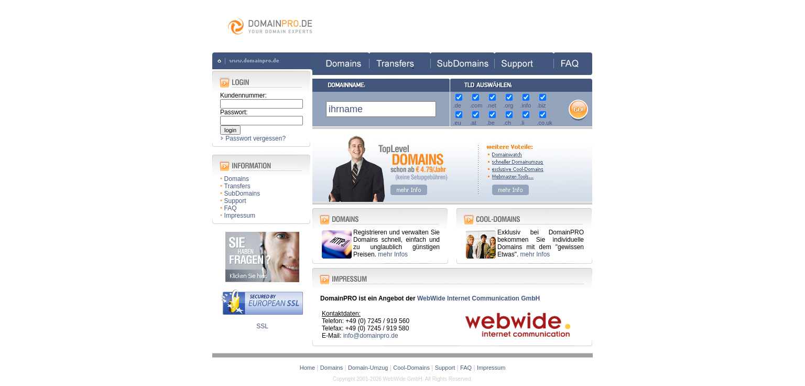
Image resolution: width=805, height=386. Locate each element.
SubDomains (242, 193)
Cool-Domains (411, 367)
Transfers (237, 186)
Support (235, 201)
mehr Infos (393, 254)
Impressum (239, 215)
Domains (236, 179)
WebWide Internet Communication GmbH (478, 298)
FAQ (230, 208)
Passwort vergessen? (255, 138)
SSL (262, 326)
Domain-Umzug (368, 367)
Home (307, 367)
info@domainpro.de (370, 335)
